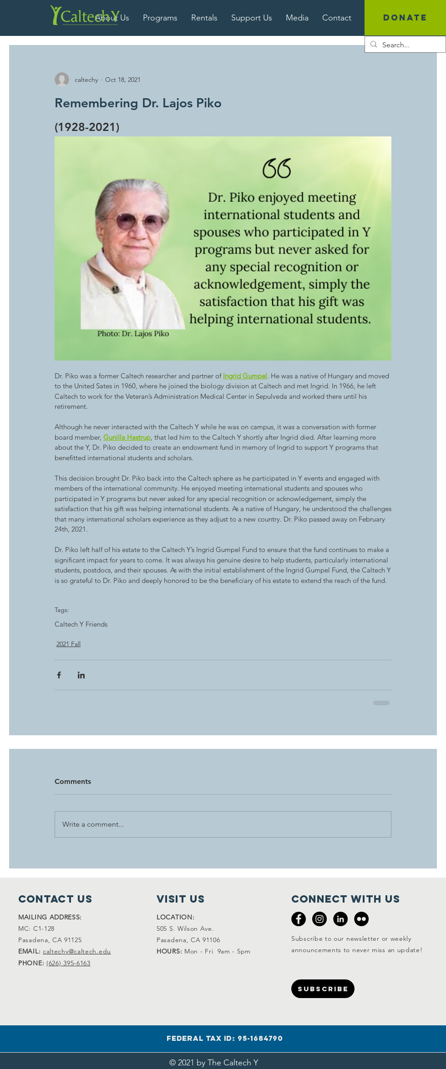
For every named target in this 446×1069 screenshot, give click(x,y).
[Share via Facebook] (59, 675)
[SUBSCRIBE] (323, 988)
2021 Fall (68, 644)
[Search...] (404, 45)
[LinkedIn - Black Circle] (340, 919)
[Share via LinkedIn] (81, 675)
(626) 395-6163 (68, 963)
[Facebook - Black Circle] (298, 919)
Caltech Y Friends (81, 624)
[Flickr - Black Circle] (361, 919)
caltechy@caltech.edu (77, 951)
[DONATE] (405, 17)
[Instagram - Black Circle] (319, 919)
